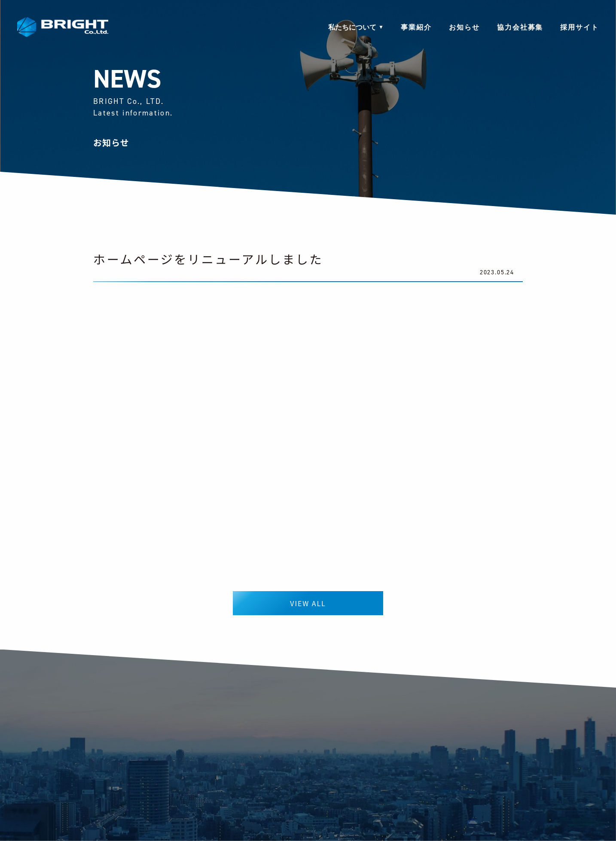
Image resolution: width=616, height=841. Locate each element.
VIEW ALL (308, 603)
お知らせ (464, 28)
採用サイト (579, 28)
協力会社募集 (520, 28)
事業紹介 (416, 28)
